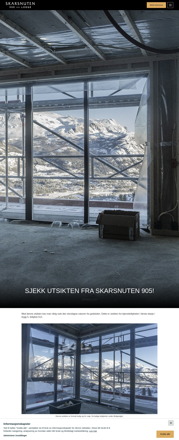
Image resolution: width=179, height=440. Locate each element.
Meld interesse (156, 5)
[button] (170, 5)
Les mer (93, 431)
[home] (20, 5)
